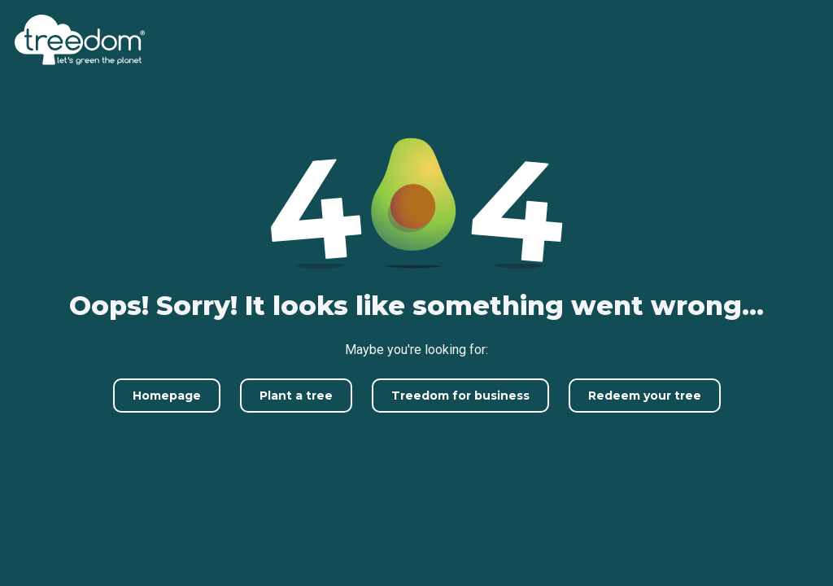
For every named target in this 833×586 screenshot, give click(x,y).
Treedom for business (460, 395)
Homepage (167, 395)
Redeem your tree (644, 395)
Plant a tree (296, 395)
